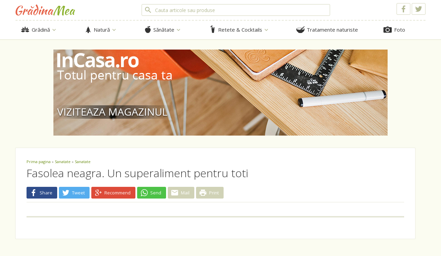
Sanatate (63, 161)
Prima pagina (39, 161)
